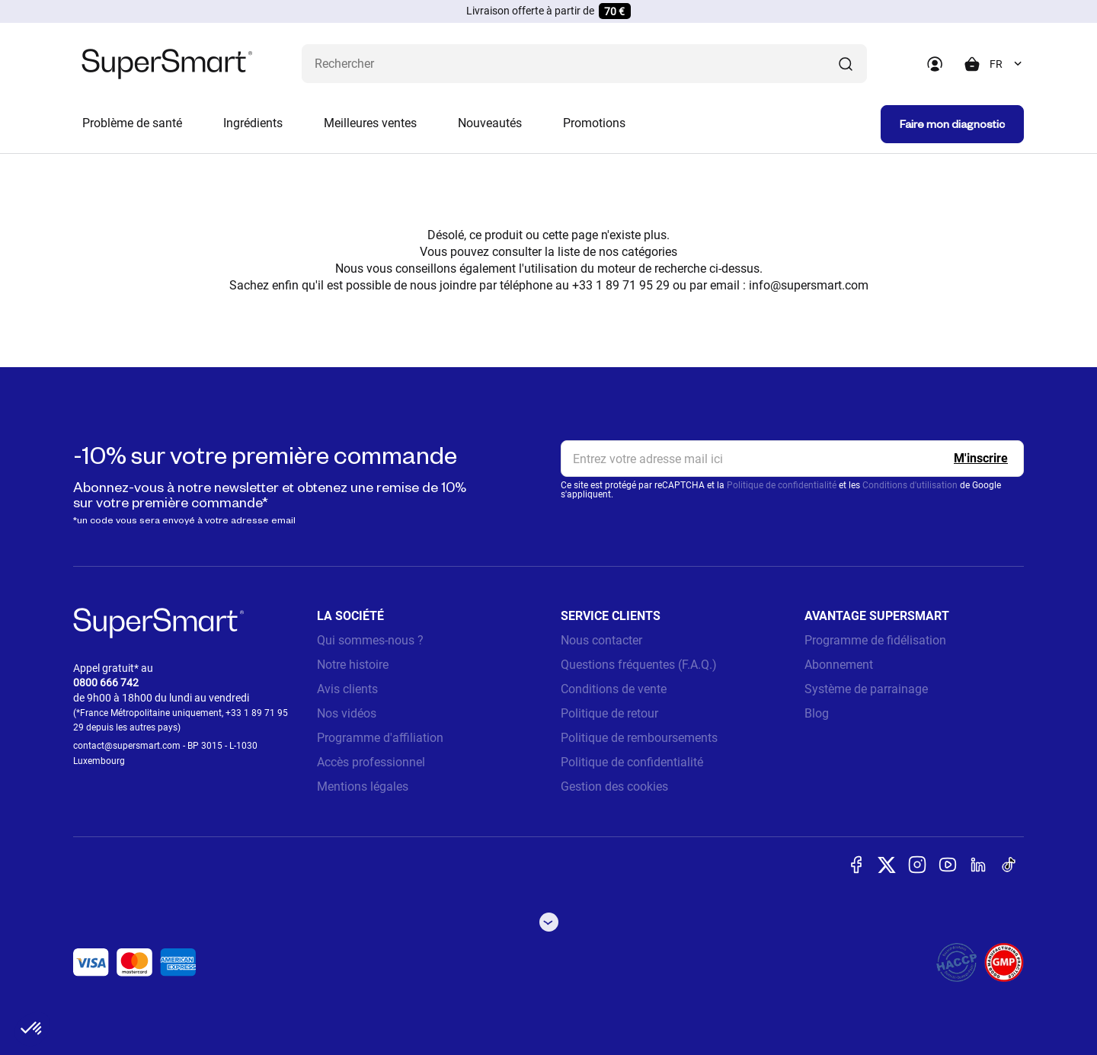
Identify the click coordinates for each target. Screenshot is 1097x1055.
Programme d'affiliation (380, 738)
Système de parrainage (866, 689)
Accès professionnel (371, 762)
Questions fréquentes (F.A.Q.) (639, 664)
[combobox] (1007, 64)
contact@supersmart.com (127, 745)
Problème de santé (132, 123)
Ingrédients (253, 123)
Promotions (594, 123)
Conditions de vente (614, 689)
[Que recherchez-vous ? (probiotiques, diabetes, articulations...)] (584, 63)
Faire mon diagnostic (952, 124)
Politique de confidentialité (781, 485)
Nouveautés (490, 123)
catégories (649, 252)
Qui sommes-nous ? (370, 640)
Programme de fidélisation (875, 640)
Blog (816, 713)
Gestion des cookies (614, 786)
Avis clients (347, 689)
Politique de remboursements (639, 738)
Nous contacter (601, 640)
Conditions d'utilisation (910, 485)
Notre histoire (353, 664)
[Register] (980, 458)
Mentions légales (362, 786)
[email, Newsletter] (792, 458)
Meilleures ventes (370, 123)
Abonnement (838, 664)
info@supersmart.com (808, 285)
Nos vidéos (346, 713)
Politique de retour (609, 713)
